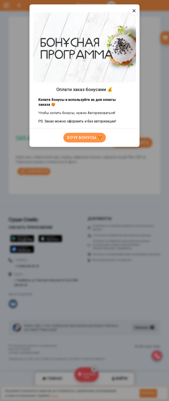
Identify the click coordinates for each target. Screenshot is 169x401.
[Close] (134, 11)
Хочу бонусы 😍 (84, 137)
